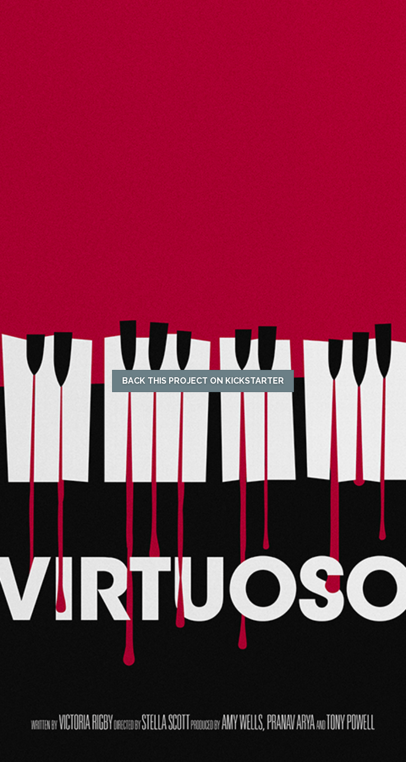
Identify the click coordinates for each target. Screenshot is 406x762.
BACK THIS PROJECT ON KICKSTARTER (203, 381)
